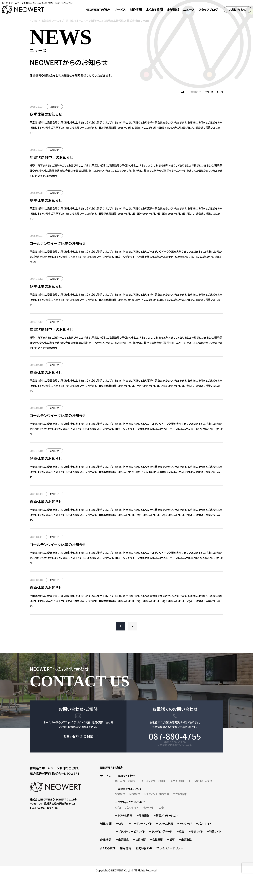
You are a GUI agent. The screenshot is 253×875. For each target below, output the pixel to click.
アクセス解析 (180, 794)
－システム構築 (123, 815)
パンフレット (131, 807)
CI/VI (118, 807)
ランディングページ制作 (152, 781)
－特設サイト (214, 831)
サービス (105, 776)
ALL (183, 92)
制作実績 (136, 9)
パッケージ (148, 807)
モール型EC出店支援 (200, 781)
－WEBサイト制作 (125, 776)
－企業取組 (185, 839)
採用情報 (125, 848)
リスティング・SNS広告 (156, 794)
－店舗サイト (195, 831)
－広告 (180, 831)
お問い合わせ (237, 9)
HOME (33, 20)
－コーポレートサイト (140, 823)
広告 (161, 807)
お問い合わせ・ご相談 (78, 736)
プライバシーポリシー (170, 848)
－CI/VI (120, 823)
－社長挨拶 (139, 839)
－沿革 (171, 839)
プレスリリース (214, 92)
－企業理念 (122, 839)
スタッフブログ (208, 9)
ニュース (188, 9)
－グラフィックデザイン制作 (130, 802)
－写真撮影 (142, 815)
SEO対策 (120, 794)
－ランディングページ (160, 831)
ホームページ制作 (125, 781)
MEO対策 (134, 794)
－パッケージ (184, 823)
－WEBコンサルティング (128, 789)
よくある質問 (154, 9)
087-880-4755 (175, 736)
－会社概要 (156, 839)
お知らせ (195, 92)
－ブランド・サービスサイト (130, 831)
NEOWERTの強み (98, 9)
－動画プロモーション (165, 815)
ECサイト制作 (176, 781)
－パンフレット (204, 823)
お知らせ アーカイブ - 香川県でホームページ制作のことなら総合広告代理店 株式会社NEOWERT (96, 20)
